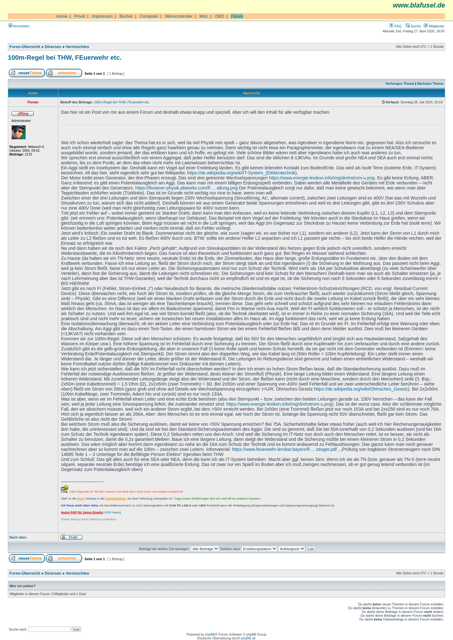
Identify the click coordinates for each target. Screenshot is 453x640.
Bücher (126, 16)
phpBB (210, 634)
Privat (79, 16)
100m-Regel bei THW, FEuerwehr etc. (64, 57)
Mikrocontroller (179, 16)
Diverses (53, 47)
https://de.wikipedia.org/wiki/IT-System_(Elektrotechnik (241, 172)
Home (61, 16)
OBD (219, 16)
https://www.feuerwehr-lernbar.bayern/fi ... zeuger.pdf (284, 449)
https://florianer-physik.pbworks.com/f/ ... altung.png (186, 187)
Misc (203, 16)
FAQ (395, 26)
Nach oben (17, 537)
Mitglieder (434, 26)
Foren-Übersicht (24, 47)
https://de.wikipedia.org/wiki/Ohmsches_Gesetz (361, 388)
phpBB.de (248, 638)
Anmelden (19, 26)
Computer (149, 16)
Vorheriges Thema (399, 83)
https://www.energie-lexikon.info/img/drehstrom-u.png (322, 177)
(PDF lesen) (91, 512)
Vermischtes (77, 47)
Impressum (102, 16)
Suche (413, 26)
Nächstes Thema (430, 83)
